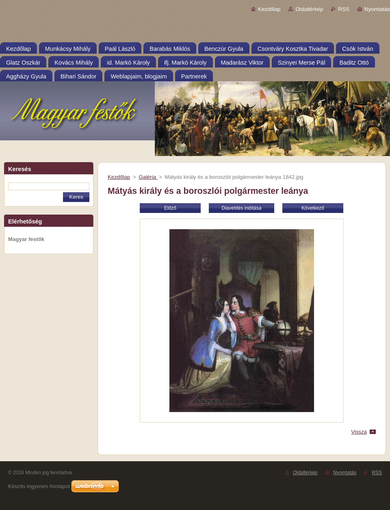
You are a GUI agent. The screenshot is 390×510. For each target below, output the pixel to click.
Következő (312, 208)
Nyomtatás (377, 9)
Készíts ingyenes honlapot (39, 486)
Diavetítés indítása (241, 208)
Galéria (148, 177)
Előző (170, 208)
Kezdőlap (269, 9)
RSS (343, 9)
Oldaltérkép (309, 9)
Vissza (359, 432)
